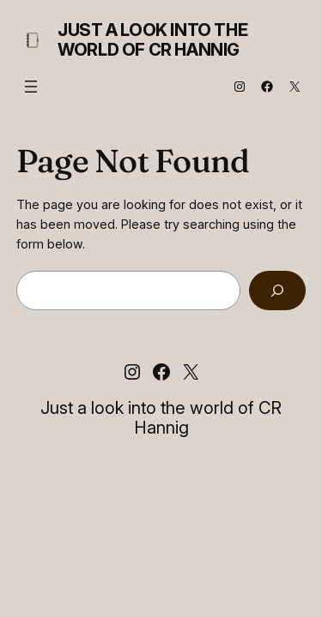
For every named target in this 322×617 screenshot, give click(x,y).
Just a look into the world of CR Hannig (152, 40)
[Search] (277, 291)
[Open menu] (31, 86)
